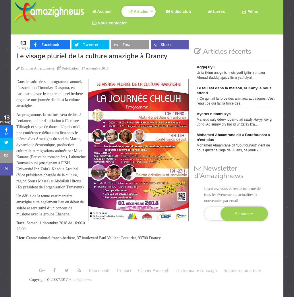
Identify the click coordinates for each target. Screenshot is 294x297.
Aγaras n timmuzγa (214, 114)
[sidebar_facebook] (6, 131)
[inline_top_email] (130, 44)
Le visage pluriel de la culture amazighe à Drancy (91, 56)
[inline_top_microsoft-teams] (170, 44)
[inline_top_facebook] (50, 44)
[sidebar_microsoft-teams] (6, 169)
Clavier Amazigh (153, 270)
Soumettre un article (242, 270)
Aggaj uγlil (206, 67)
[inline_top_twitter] (90, 44)
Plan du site (100, 270)
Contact (124, 270)
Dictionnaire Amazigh (196, 270)
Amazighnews (80, 279)
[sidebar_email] (6, 156)
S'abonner (244, 214)
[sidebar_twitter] (6, 144)
